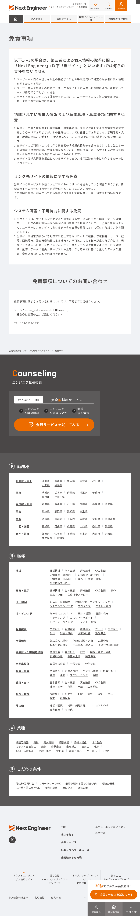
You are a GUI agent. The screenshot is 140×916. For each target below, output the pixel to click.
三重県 (83, 511)
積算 (70, 686)
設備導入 (85, 629)
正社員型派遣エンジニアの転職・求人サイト (29, 351)
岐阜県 (46, 511)
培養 (62, 675)
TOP (64, 827)
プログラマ (84, 606)
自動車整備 (23, 663)
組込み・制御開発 (60, 602)
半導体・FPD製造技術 (29, 652)
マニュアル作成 (99, 705)
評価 (52, 675)
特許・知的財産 (77, 705)
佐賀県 (58, 533)
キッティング (57, 617)
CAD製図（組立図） (89, 574)
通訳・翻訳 (56, 705)
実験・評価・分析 (100, 652)
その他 (20, 705)
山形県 (46, 485)
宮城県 (83, 481)
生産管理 (113, 629)
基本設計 (70, 570)
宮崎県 (109, 533)
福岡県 (46, 533)
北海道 (46, 481)
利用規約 (39, 897)
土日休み (68, 787)
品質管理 (103, 640)
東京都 (46, 496)
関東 (18, 492)
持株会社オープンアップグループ (116, 877)
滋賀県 (46, 519)
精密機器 (64, 742)
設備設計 (70, 629)
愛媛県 (109, 526)
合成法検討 (71, 671)
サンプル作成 (90, 671)
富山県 (58, 504)
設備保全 (100, 633)
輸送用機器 (22, 742)
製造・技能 (23, 694)
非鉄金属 (56, 746)
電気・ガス (75, 750)
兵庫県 (83, 519)
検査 (52, 698)
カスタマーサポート (81, 617)
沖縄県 (61, 538)
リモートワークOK (50, 783)
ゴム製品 (97, 742)
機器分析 (108, 671)
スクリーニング (79, 675)
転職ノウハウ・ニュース (91, 19)
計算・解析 (56, 686)
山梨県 (96, 504)
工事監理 (93, 686)
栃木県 (58, 492)
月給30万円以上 (25, 783)
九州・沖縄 (23, 534)
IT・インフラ (24, 613)
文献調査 (55, 671)
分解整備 (90, 663)
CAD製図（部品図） (61, 579)
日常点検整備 (57, 663)
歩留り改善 (84, 633)
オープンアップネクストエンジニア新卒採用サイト (85, 879)
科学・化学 (23, 671)
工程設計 (55, 629)
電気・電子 (23, 590)
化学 (96, 746)
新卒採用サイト (80, 4)
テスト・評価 (103, 606)
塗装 (110, 694)
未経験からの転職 (118, 18)
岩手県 (71, 481)
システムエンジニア (61, 606)
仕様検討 (55, 570)
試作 (113, 590)
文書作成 (55, 709)
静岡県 (58, 511)
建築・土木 (23, 682)
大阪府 (71, 519)
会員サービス (64, 18)
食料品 (60, 750)
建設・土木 (45, 750)
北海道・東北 (24, 481)
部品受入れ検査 (59, 640)
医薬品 (85, 746)
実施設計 (85, 682)
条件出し (70, 652)
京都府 (58, 519)
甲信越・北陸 (24, 504)
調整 (90, 694)
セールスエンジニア (61, 613)
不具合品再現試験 (108, 644)
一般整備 (75, 663)
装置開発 (55, 652)
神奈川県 (60, 496)
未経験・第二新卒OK (28, 787)
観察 (95, 675)
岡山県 (58, 526)
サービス (92, 750)
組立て (69, 694)
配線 (80, 694)
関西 (18, 519)
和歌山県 (110, 519)
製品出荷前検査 (59, 644)
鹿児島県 (47, 538)
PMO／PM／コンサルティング (92, 602)
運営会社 (83, 7)
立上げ (99, 629)
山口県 (83, 526)
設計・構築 (84, 613)
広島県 (71, 526)
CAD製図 (100, 570)
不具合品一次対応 (83, 644)
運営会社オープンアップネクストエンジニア (55, 879)
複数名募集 (51, 787)
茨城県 (46, 492)
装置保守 (90, 656)
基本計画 (55, 682)
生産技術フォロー (60, 583)
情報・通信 (80, 742)
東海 (18, 511)
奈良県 (96, 519)
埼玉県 (83, 492)
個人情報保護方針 (18, 897)
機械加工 (55, 694)
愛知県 (71, 511)
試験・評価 (94, 579)
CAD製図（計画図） (61, 574)
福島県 (58, 485)
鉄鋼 (43, 746)
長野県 (109, 504)
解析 (80, 579)
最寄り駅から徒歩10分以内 (81, 783)
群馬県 (71, 492)
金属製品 (71, 746)
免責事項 (56, 897)
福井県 (83, 504)
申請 (80, 686)
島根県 (46, 526)
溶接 (100, 694)
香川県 (96, 526)
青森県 (58, 481)
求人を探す (37, 18)
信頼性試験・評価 (83, 640)
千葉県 (96, 492)
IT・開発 (21, 602)
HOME (16, 19)
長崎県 (71, 533)
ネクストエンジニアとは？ (63, 7)
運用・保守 (102, 613)
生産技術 (21, 629)
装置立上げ (74, 656)
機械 (18, 570)
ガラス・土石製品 (26, 746)
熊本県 (83, 533)
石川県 (71, 504)
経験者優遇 (108, 783)
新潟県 (46, 504)
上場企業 (83, 787)
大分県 (96, 533)
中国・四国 (23, 526)
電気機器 (49, 742)
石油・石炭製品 (25, 750)
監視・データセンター (63, 622)
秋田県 (96, 481)
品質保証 (21, 640)
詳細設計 (85, 570)
